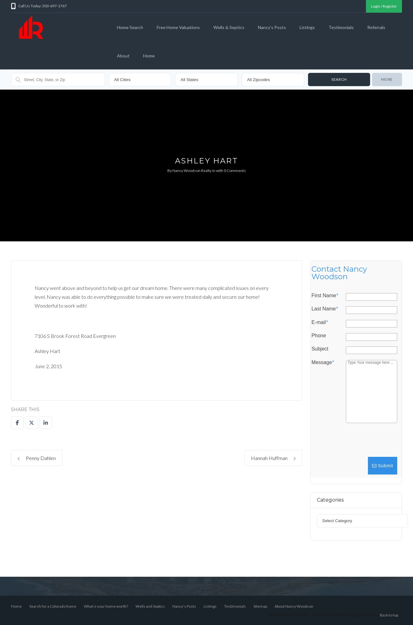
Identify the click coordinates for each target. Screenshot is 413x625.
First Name (324, 295)
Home (149, 55)
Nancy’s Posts (272, 27)
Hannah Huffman (273, 458)
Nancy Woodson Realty (192, 170)
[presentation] (350, 443)
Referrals (376, 27)
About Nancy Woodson (294, 606)
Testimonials (341, 27)
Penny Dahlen (37, 458)
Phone (318, 335)
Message (322, 362)
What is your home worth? (106, 606)
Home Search (130, 27)
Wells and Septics (150, 606)
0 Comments (235, 170)
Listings (307, 27)
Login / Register (384, 6)
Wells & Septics (228, 27)
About (123, 55)
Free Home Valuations (178, 27)
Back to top (389, 615)
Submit (382, 465)
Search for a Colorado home (52, 606)
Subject (319, 348)
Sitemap (260, 606)
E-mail (319, 322)
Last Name (324, 308)
